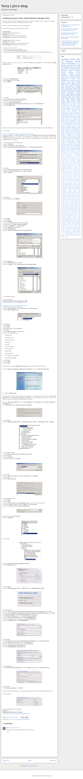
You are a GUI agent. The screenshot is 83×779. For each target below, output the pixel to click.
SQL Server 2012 (67, 204)
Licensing (70, 137)
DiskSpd (74, 161)
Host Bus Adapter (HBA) (74, 169)
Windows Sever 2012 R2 (71, 234)
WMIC (74, 123)
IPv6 (65, 173)
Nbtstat (75, 192)
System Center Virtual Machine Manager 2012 (70, 94)
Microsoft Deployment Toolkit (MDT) (70, 96)
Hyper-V (8, 719)
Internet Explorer (69, 173)
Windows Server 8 (73, 105)
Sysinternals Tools (68, 144)
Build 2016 (71, 156)
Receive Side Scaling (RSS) (72, 119)
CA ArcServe (77, 156)
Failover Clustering (70, 84)
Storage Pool (64, 142)
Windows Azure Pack (66, 148)
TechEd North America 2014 (73, 122)
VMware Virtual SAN (72, 223)
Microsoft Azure (67, 70)
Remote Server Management (68, 120)
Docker (66, 133)
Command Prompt (76, 102)
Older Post (53, 760)
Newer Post (6, 760)
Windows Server (69, 67)
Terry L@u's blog (14, 6)
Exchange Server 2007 (74, 80)
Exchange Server (75, 69)
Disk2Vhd (70, 161)
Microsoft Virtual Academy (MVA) (70, 73)
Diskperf (78, 161)
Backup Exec (69, 128)
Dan (7, 727)
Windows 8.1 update (71, 230)
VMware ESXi (64, 223)
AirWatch (68, 126)
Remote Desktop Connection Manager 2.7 (70, 201)
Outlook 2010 (70, 196)
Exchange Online (67, 165)
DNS (73, 128)
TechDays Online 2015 (71, 220)
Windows (63, 230)
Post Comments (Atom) (32, 765)
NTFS (73, 192)
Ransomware (77, 200)
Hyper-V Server (76, 103)
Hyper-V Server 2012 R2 (72, 77)
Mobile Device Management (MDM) (70, 88)
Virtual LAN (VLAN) (72, 224)
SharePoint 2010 (70, 206)
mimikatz (66, 236)
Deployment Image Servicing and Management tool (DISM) (70, 130)
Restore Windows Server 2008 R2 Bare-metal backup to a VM (69, 29)
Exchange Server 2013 (66, 103)
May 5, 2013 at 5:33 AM (14, 727)
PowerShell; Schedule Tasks (71, 199)
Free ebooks (75, 168)
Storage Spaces (72, 142)
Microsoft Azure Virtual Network (70, 99)
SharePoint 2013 (77, 206)
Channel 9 (68, 102)
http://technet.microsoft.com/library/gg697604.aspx (14, 302)
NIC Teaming (75, 138)
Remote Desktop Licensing (67, 203)
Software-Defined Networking (67, 207)
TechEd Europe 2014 (75, 112)
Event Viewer (77, 133)
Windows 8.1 (65, 75)
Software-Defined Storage (73, 141)
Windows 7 (72, 86)
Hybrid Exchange (64, 171)
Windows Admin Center (74, 147)
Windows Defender (76, 148)
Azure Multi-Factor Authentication (70, 155)
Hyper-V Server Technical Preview (70, 97)
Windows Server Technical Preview (70, 86)
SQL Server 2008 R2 (74, 140)
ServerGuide (63, 206)
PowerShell (71, 64)
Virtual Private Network (66, 123)
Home (29, 760)
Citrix (77, 157)
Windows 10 (65, 79)
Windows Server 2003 (69, 95)
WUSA (69, 228)
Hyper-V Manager (66, 134)
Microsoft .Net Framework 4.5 (74, 179)
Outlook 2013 (76, 196)
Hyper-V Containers (73, 171)
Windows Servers (65, 113)
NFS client (69, 192)
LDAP (64, 175)
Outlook (63, 117)
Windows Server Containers (67, 149)
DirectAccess (64, 161)
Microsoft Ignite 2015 (70, 115)
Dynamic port (73, 163)
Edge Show (71, 133)
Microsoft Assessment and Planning (68, 180)
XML (76, 149)
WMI (67, 147)
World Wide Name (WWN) (71, 235)
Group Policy (75, 79)
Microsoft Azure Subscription (73, 109)
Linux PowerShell (73, 175)
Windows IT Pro (69, 231)
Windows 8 (64, 80)
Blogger (49, 775)
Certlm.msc (63, 157)
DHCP (71, 113)
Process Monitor (70, 200)
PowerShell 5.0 (65, 112)
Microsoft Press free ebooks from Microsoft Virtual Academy (69, 33)
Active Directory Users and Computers (69, 152)
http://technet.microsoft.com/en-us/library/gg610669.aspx (16, 713)
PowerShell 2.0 (76, 110)
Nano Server (77, 116)
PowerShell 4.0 (71, 93)
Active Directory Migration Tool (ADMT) (72, 151)
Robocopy (76, 203)
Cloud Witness (74, 159)
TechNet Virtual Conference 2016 (70, 222)
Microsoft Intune (65, 110)
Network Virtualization (68, 195)
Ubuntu (78, 222)
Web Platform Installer (75, 228)
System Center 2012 (69, 211)
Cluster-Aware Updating (75, 160)
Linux (68, 175)
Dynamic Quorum (65, 163)
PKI (79, 196)
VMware (66, 90)
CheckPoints (72, 157)
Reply (7, 732)
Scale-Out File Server (76, 204)
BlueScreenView (64, 156)
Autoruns (78, 153)
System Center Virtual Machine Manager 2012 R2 (70, 82)
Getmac (66, 169)
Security (63, 141)
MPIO (74, 137)
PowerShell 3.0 (64, 105)
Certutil (67, 157)
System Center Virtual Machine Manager (20, 719)
